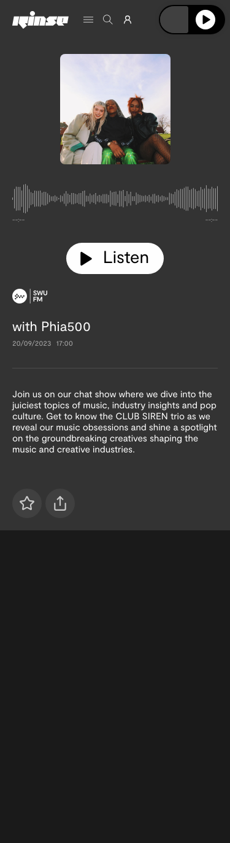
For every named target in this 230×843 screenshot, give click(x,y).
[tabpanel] (115, 201)
